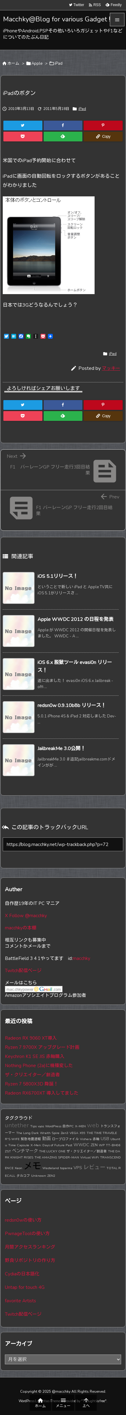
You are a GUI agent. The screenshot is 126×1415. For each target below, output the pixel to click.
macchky (81, 958)
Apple (36, 63)
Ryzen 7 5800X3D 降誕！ (31, 1084)
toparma (66, 1168)
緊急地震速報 (31, 1139)
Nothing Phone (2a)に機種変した (39, 1066)
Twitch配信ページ (23, 971)
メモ (32, 1166)
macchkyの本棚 (20, 928)
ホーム (13, 63)
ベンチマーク (25, 1151)
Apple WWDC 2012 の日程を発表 (75, 619)
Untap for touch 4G (25, 1287)
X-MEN (80, 1126)
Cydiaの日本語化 (22, 1274)
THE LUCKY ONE (52, 1151)
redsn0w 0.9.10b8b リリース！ (72, 705)
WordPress (53, 1126)
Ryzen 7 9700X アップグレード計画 (42, 1047)
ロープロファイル (65, 1139)
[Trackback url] (63, 844)
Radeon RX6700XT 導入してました (41, 1093)
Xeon (18, 1168)
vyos (41, 1126)
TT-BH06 (113, 1145)
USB (105, 1139)
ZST (8, 1151)
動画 (46, 1139)
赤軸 (96, 1139)
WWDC (81, 1145)
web (93, 1125)
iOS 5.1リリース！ (58, 576)
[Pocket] (22, 136)
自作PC (68, 1126)
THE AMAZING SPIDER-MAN (56, 1157)
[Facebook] (63, 125)
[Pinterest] (103, 125)
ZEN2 (51, 1175)
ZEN (94, 1144)
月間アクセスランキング (30, 1247)
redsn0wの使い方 (23, 1220)
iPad (59, 63)
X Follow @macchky (26, 916)
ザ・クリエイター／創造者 (32, 1075)
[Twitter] (22, 125)
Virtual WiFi (89, 1157)
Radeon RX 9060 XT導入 (31, 1038)
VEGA (74, 1133)
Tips (33, 1126)
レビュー (94, 1167)
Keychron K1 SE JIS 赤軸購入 (34, 1056)
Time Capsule (18, 1145)
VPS (78, 1168)
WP (102, 1145)
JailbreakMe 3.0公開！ (61, 748)
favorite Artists (20, 1301)
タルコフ (23, 1175)
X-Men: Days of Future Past (51, 1145)
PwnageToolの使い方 (27, 1234)
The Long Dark (27, 1133)
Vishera (86, 1139)
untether (17, 1125)
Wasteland (50, 1168)
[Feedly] (63, 136)
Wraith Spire (49, 1133)
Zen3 (64, 1133)
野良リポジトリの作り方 (30, 1260)
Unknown (38, 1175)
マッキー (111, 368)
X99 (82, 1133)
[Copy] (103, 136)
